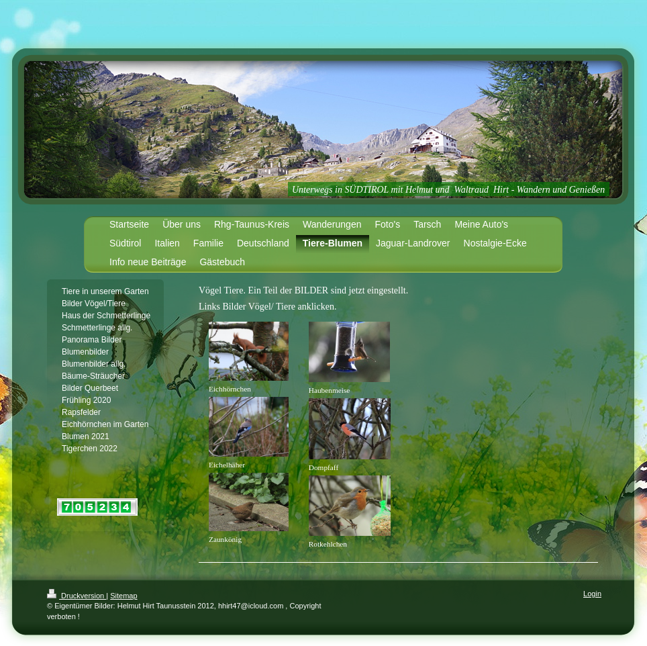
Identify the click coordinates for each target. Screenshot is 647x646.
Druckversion (76, 596)
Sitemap (123, 596)
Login (592, 594)
